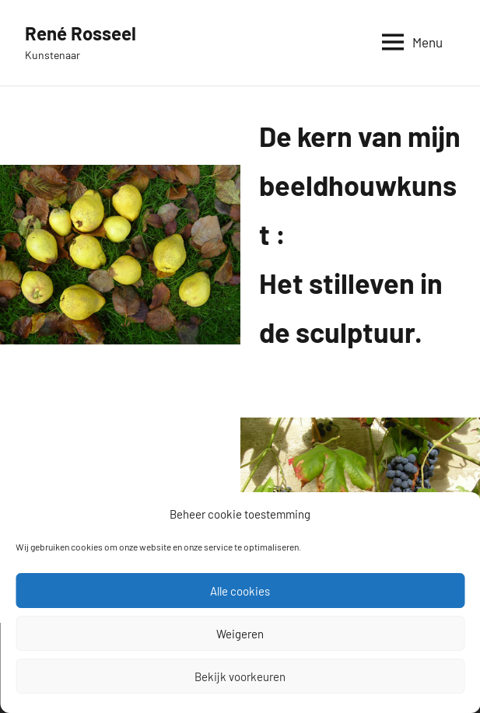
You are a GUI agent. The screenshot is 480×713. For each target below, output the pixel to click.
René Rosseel (80, 33)
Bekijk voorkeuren (240, 676)
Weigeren (240, 634)
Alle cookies (240, 591)
